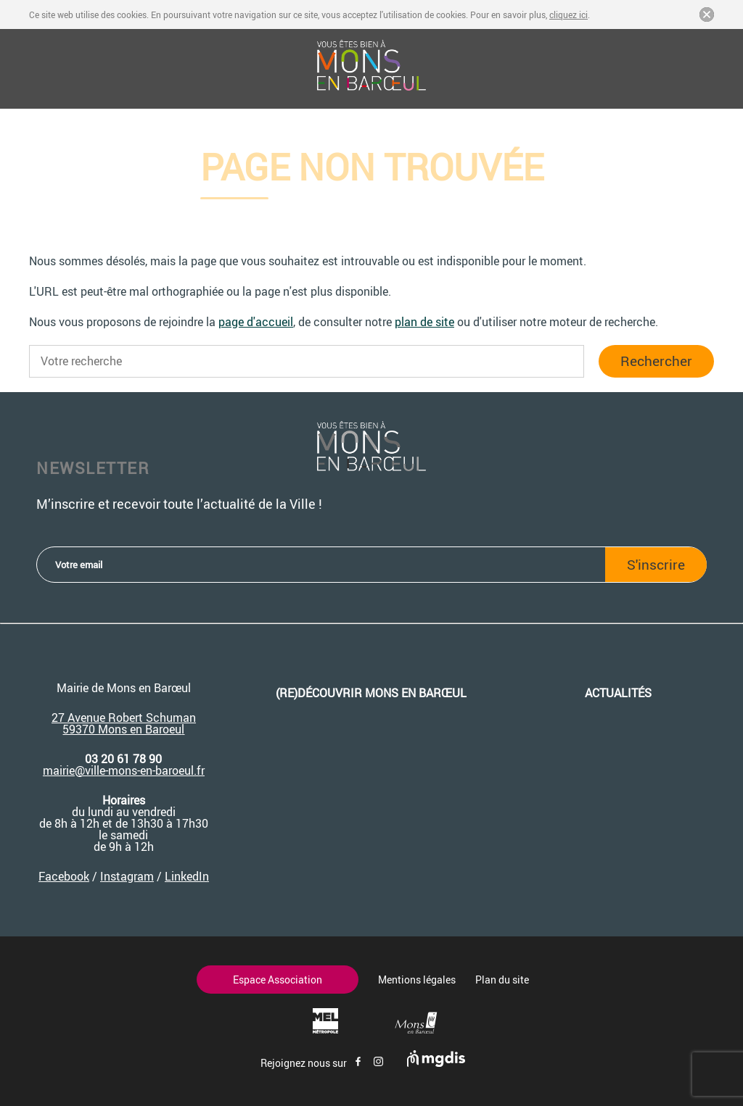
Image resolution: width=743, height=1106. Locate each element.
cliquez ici (568, 14)
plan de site (424, 322)
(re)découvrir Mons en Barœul (371, 693)
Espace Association (277, 979)
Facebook (63, 876)
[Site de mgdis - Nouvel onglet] (436, 1063)
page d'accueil (255, 322)
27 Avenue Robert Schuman (124, 717)
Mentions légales (417, 979)
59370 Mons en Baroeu (121, 729)
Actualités (618, 693)
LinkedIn (187, 876)
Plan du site (502, 979)
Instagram (127, 876)
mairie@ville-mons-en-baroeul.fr (124, 770)
